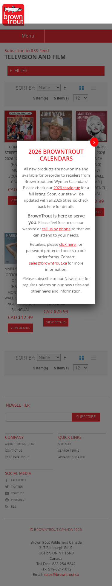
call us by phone (56, 228)
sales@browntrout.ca (48, 263)
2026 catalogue (66, 187)
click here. (67, 244)
